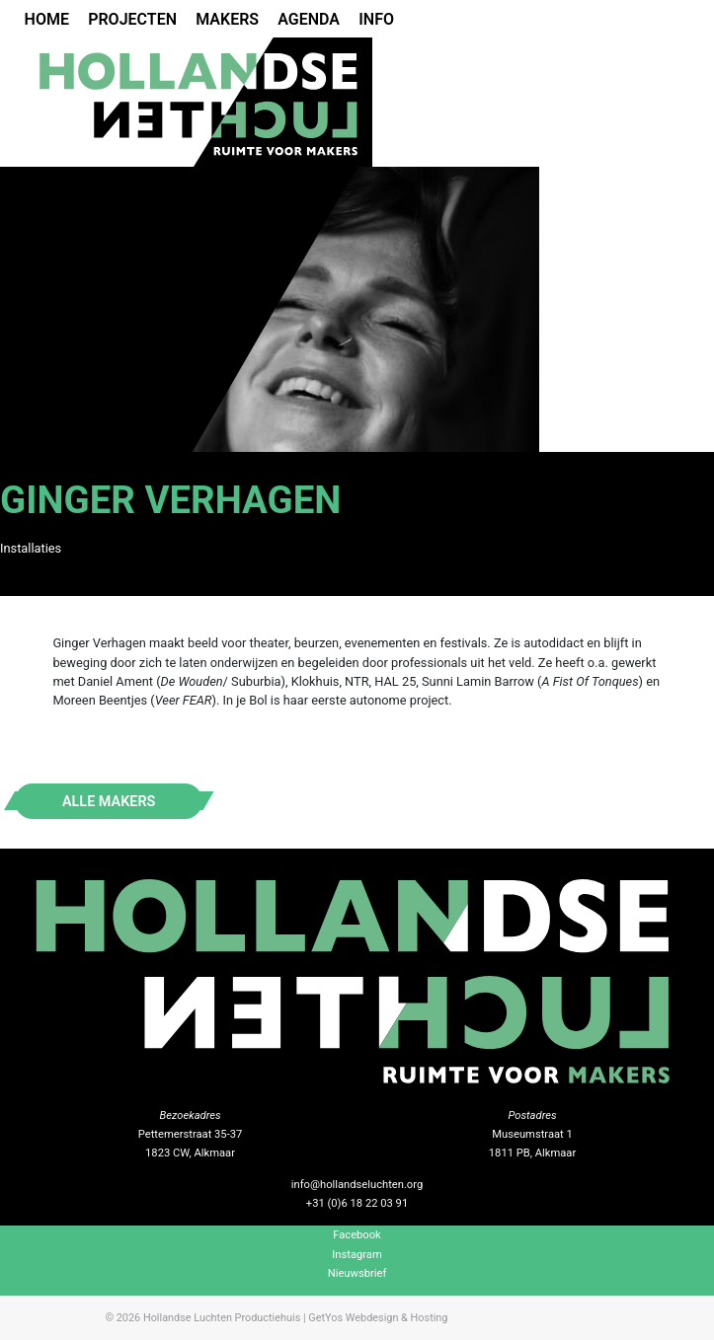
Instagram (357, 1254)
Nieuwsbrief (357, 1273)
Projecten (132, 19)
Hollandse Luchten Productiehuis (221, 1317)
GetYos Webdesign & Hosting (377, 1317)
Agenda (309, 19)
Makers (227, 19)
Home (47, 19)
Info (376, 19)
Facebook (357, 1234)
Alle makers (108, 800)
